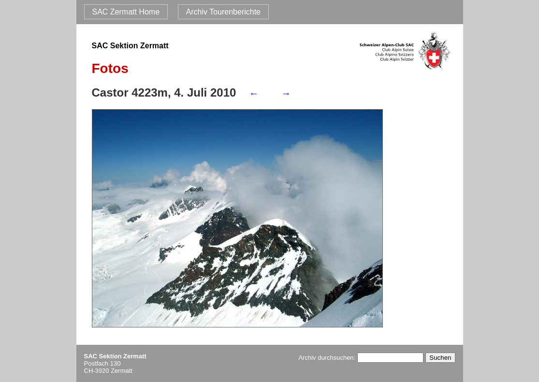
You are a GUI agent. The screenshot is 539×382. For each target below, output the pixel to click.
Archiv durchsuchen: (360, 357)
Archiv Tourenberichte (223, 12)
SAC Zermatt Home (126, 12)
